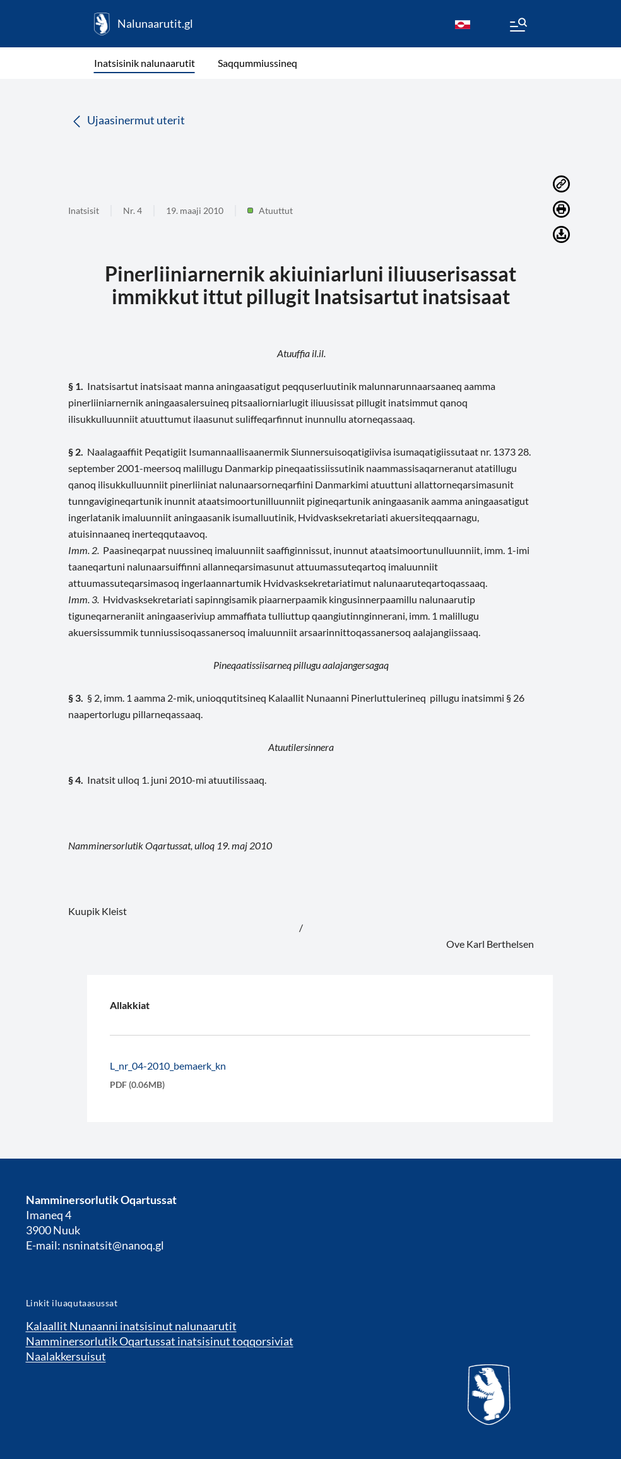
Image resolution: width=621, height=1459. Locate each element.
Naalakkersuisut (66, 1356)
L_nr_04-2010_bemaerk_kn (168, 1066)
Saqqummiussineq (257, 63)
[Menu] (517, 26)
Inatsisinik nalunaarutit (144, 63)
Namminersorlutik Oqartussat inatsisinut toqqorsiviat (159, 1341)
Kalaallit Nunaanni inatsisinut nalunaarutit (131, 1326)
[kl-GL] (462, 24)
